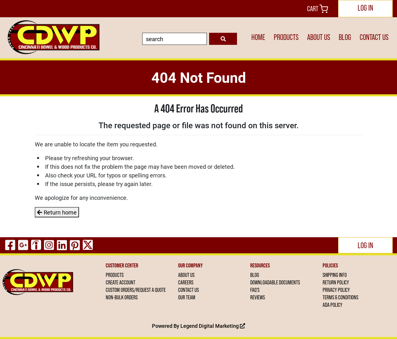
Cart (317, 9)
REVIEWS (257, 297)
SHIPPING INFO (335, 275)
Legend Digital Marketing (212, 325)
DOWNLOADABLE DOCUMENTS (275, 282)
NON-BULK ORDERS (122, 297)
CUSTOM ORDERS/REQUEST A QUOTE (136, 290)
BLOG (345, 37)
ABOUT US (318, 37)
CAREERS (185, 282)
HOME (258, 37)
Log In (365, 7)
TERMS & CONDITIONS (340, 297)
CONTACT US (374, 37)
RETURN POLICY (336, 282)
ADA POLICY (332, 305)
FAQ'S (254, 290)
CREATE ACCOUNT (120, 282)
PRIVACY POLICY (336, 290)
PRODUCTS (286, 37)
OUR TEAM (186, 297)
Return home (57, 212)
